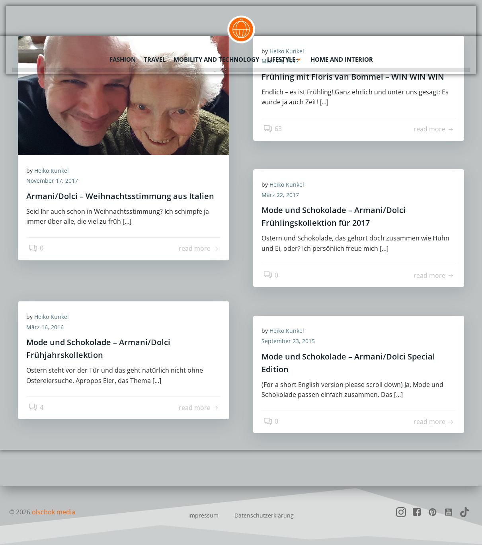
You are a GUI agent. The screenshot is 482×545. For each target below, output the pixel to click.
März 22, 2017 (283, 196)
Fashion (122, 58)
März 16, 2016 (48, 328)
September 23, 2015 (291, 342)
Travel (155, 58)
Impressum (203, 515)
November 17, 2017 (56, 182)
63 (274, 133)
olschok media (53, 512)
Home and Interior (341, 58)
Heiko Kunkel (55, 172)
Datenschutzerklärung (264, 515)
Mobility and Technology (216, 58)
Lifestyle (284, 58)
